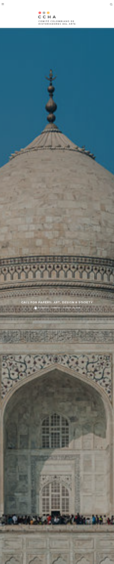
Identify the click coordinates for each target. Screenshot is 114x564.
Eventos (56, 308)
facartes (43, 308)
